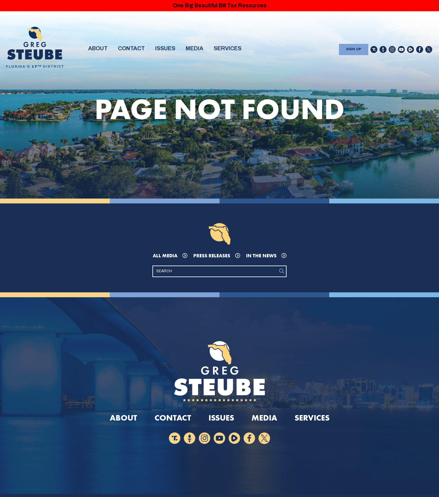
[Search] (215, 273)
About (99, 50)
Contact (135, 50)
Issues (171, 50)
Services (239, 50)
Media (203, 50)
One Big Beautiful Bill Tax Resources (219, 6)
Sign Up (352, 50)
